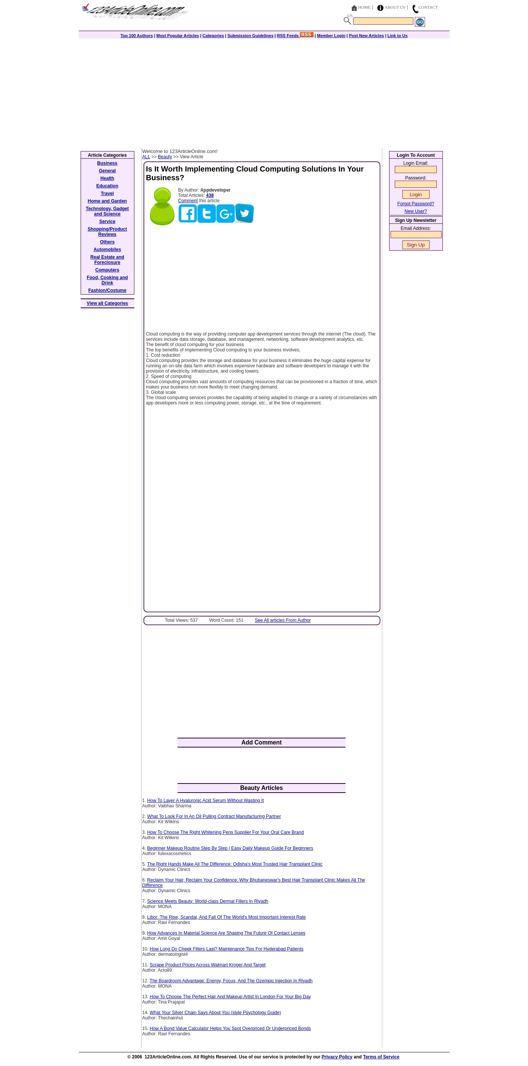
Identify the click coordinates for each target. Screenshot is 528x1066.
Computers (107, 270)
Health (107, 178)
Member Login (331, 35)
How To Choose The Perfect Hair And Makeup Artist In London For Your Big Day (230, 996)
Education (107, 186)
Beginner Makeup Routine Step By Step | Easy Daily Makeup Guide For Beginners (230, 848)
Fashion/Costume (107, 290)
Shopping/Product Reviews (107, 231)
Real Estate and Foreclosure (107, 259)
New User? (416, 211)
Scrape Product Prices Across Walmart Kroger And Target (208, 965)
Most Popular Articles (177, 35)
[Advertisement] (264, 92)
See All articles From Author (283, 620)
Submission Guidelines (250, 35)
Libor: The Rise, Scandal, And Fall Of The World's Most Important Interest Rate (226, 917)
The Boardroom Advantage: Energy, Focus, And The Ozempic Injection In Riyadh (231, 980)
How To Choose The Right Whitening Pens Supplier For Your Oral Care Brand (225, 832)
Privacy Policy (337, 1057)
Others (107, 242)
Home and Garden (107, 201)
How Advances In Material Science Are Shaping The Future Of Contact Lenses (226, 933)
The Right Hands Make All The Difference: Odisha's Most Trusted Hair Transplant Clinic (234, 864)
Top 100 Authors (136, 35)
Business (107, 163)
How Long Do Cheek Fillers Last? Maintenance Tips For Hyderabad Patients (227, 949)
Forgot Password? (415, 203)
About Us (395, 7)
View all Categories (107, 303)
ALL (146, 156)
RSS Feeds (295, 35)
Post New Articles (366, 35)
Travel (107, 193)
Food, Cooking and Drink (107, 280)
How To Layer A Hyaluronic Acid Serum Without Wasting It (205, 800)
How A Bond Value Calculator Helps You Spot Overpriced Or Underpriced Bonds (230, 1028)
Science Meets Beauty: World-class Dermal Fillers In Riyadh (207, 901)
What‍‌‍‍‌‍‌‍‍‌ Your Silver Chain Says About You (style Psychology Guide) (215, 1012)
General (107, 170)
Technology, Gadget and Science (107, 211)
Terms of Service (381, 1057)
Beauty (165, 156)
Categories (213, 35)
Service (107, 221)
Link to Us (398, 35)
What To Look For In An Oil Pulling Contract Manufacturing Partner (214, 816)
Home (364, 7)
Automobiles (107, 249)
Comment (188, 200)
